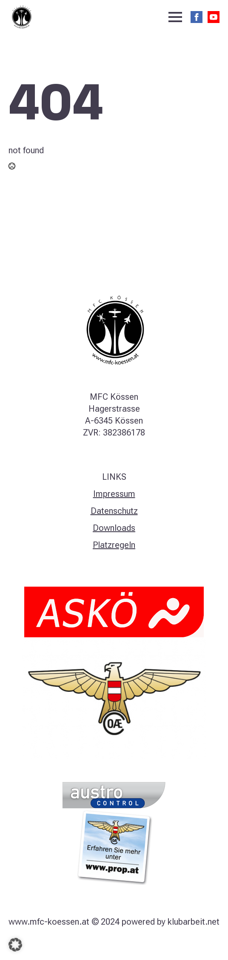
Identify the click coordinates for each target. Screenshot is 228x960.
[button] (15, 944)
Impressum (114, 494)
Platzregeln (114, 545)
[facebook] (196, 17)
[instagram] (114, 944)
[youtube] (213, 17)
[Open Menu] (175, 17)
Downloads (114, 528)
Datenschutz (114, 511)
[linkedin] (128, 944)
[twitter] (99, 944)
